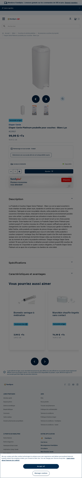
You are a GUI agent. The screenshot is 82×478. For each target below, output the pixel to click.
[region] (41, 465)
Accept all (41, 466)
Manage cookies (41, 473)
